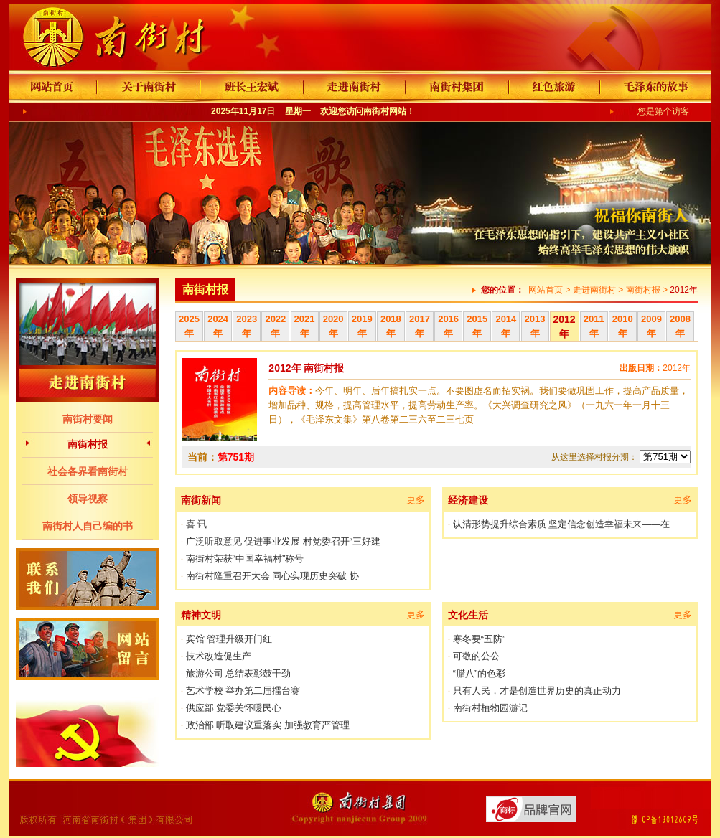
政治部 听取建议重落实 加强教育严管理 (268, 725)
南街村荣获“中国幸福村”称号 (245, 558)
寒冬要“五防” (479, 639)
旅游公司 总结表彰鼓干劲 (238, 673)
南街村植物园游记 (490, 707)
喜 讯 (196, 524)
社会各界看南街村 (87, 471)
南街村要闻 (87, 419)
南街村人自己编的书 (87, 526)
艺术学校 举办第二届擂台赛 (243, 690)
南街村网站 (384, 111)
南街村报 (87, 444)
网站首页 (545, 290)
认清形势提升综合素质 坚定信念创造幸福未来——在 (561, 524)
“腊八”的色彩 (479, 673)
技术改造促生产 (218, 656)
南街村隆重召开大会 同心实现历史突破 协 (272, 575)
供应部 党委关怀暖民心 (234, 707)
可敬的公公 (476, 656)
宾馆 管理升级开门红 (229, 639)
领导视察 (87, 498)
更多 (415, 499)
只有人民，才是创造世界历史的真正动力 (537, 690)
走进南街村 (594, 290)
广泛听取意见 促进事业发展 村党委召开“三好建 (283, 541)
